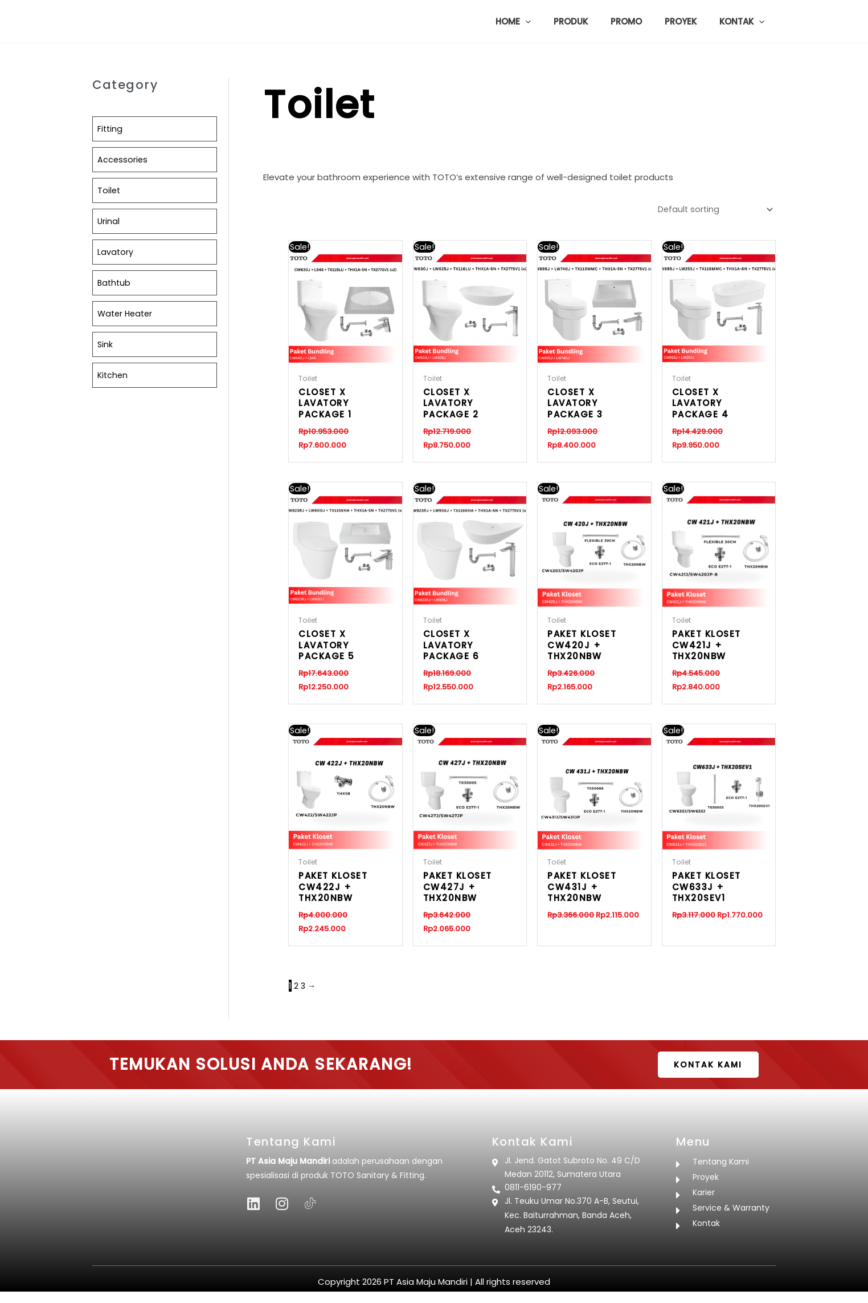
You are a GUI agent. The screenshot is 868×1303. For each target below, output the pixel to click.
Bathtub (114, 283)
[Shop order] (711, 209)
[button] (551, 22)
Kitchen (113, 375)
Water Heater (126, 313)
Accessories (123, 159)
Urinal (108, 221)
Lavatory (115, 252)
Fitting (110, 129)
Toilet (109, 190)
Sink (105, 344)
